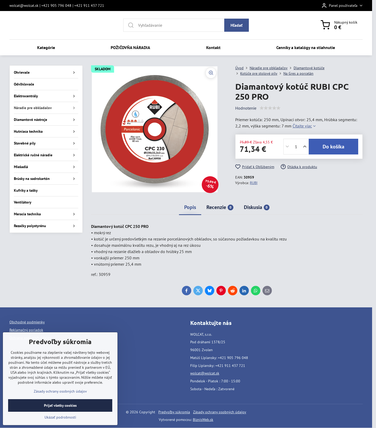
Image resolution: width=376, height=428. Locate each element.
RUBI (253, 182)
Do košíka (333, 146)
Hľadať (237, 25)
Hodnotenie (245, 108)
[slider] (270, 108)
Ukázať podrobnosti (60, 417)
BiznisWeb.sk (203, 419)
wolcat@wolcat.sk (204, 373)
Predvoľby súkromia (174, 412)
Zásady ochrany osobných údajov (219, 412)
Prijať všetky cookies (60, 405)
